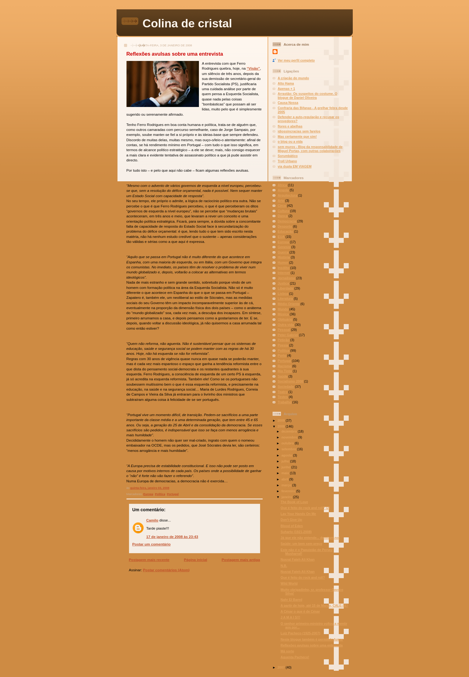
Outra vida (286, 325)
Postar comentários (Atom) (166, 570)
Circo (282, 205)
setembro (289, 449)
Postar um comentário (151, 544)
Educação (285, 231)
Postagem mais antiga (241, 560)
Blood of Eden (292, 526)
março (286, 485)
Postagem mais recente (149, 560)
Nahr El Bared (291, 599)
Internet (284, 273)
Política (160, 494)
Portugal (173, 494)
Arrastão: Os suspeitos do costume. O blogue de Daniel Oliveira (308, 96)
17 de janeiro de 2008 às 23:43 (172, 537)
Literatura (285, 298)
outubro (288, 443)
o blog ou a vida (290, 141)
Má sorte (287, 651)
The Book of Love (294, 502)
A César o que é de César (300, 611)
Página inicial (195, 560)
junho (286, 467)
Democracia (287, 221)
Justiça (283, 283)
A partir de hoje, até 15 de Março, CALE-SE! (314, 605)
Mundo (283, 309)
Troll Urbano (287, 161)
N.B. (284, 566)
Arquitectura (287, 195)
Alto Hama (286, 83)
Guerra (283, 252)
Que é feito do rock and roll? (303, 577)
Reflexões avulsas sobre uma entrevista (174, 54)
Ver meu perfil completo (296, 60)
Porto (282, 355)
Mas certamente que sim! (297, 136)
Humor (283, 262)
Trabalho (285, 402)
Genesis (284, 247)
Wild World (289, 583)
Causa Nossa (288, 102)
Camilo (152, 520)
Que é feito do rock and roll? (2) (305, 508)
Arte (281, 200)
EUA (281, 237)
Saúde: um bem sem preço (301, 543)
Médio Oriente (289, 304)
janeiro (287, 497)
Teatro (282, 392)
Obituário (285, 319)
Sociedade (286, 386)
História (284, 257)
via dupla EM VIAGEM (295, 166)
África (282, 185)
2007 (282, 667)
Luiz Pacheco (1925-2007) (300, 633)
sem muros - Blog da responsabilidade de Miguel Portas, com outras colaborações (310, 149)
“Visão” (253, 68)
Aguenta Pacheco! (295, 657)
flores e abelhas (290, 126)
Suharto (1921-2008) (296, 532)
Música (283, 314)
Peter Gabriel (288, 335)
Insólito (283, 268)
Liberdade (285, 288)
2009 (282, 420)
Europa (148, 494)
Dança (283, 216)
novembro (289, 437)
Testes (283, 397)
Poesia (283, 345)
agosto (287, 455)
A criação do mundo (293, 78)
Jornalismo (286, 278)
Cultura (283, 211)
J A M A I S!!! (290, 617)
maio (285, 473)
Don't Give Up (291, 520)
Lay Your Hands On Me (298, 514)
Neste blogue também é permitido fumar (312, 639)
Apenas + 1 (286, 88)
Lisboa (283, 293)
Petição (283, 340)
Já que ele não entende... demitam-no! (310, 538)
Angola (283, 190)
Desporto (285, 226)
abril (285, 479)
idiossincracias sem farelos (299, 131)
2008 (282, 426)
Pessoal (284, 330)
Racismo (285, 366)
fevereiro (288, 491)
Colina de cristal (187, 23)
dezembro (289, 431)
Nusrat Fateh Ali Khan (298, 559)
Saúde (283, 376)
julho (285, 461)
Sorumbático (288, 156)
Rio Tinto (285, 371)
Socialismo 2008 (290, 381)
